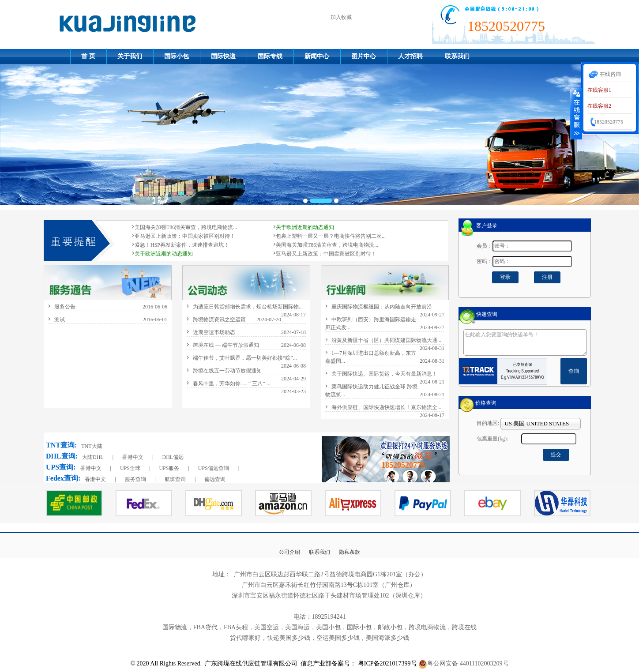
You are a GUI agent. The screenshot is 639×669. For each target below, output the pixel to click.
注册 (547, 277)
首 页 (88, 56)
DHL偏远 (173, 457)
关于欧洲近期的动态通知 (305, 227)
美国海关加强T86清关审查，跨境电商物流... (186, 227)
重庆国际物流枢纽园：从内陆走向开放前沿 (381, 307)
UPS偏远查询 (213, 468)
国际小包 (176, 56)
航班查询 (175, 479)
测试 (59, 319)
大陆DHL (93, 457)
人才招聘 (410, 56)
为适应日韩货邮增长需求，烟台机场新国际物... (248, 307)
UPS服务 (169, 468)
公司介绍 (289, 552)
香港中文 (132, 457)
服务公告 (64, 307)
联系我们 (457, 56)
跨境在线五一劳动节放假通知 (227, 371)
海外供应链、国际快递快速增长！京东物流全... (386, 407)
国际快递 (223, 56)
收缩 (576, 113)
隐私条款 (349, 552)
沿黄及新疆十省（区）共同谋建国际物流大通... (386, 340)
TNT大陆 (91, 446)
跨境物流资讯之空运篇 (219, 319)
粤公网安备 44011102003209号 (467, 663)
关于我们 (129, 56)
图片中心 (363, 56)
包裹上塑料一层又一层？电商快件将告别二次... (331, 236)
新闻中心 (316, 56)
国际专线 (270, 56)
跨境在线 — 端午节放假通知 (226, 345)
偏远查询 (215, 479)
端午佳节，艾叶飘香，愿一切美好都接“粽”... (245, 358)
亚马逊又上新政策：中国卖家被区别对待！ (185, 236)
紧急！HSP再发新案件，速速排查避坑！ (182, 245)
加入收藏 (341, 17)
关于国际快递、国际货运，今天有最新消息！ (384, 374)
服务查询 (135, 479)
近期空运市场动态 (214, 332)
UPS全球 (130, 468)
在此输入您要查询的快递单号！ (525, 342)
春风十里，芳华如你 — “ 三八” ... (232, 383)
